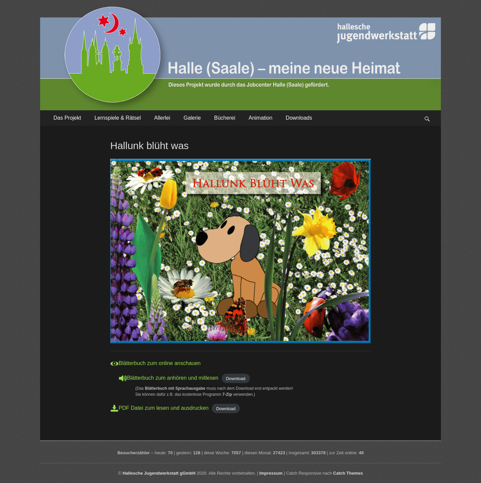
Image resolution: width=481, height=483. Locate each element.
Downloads (299, 118)
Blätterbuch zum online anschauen (160, 363)
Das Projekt (67, 118)
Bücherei (224, 118)
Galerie (192, 118)
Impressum (270, 473)
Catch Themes (348, 473)
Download (236, 378)
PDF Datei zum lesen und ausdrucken (163, 408)
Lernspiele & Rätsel (118, 118)
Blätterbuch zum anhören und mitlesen (172, 378)
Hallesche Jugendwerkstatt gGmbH (159, 473)
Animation (260, 118)
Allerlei (162, 118)
